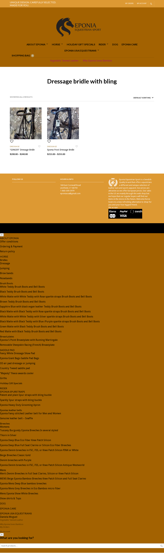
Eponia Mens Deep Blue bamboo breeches (23, 484)
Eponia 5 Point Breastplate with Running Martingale (29, 341)
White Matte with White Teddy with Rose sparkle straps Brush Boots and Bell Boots (46, 297)
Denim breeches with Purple (15, 461)
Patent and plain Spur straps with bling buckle (26, 396)
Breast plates (7, 337)
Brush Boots (6, 284)
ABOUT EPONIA (36, 45)
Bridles (4, 261)
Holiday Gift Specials (81, 45)
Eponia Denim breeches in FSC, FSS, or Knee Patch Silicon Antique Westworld (42, 466)
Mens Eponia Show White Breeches (19, 494)
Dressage (15, 147)
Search (161, 547)
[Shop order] (138, 99)
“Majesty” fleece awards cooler (17, 374)
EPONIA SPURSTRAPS (12, 392)
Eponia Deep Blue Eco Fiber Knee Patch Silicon (25, 441)
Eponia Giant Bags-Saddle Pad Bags (19, 359)
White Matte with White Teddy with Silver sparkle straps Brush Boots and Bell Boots (46, 317)
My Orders (129, 3)
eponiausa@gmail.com (70, 195)
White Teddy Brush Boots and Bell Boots (22, 287)
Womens (4, 428)
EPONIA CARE (130, 45)
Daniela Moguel (8, 518)
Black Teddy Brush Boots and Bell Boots (22, 292)
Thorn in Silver (8, 436)
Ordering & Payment (11, 247)
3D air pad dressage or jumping (17, 364)
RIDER (102, 45)
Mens (3, 471)
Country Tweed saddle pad (15, 369)
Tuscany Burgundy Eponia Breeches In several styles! (29, 431)
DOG (115, 45)
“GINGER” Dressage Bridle (22, 151)
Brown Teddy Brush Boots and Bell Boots (22, 302)
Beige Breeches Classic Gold (15, 456)
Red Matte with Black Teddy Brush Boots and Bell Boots (30, 332)
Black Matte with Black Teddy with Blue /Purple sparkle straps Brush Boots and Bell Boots (50, 322)
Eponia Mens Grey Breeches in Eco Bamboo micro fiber (30, 489)
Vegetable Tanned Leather (64, 61)
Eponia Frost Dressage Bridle (60, 151)
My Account (141, 3)
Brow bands (6, 274)
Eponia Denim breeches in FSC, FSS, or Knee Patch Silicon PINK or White (39, 451)
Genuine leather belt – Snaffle (16, 419)
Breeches (5, 424)
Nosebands (6, 279)
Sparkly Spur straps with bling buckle (21, 401)
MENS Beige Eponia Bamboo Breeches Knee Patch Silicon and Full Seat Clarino (43, 479)
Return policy (7, 252)
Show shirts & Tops (10, 499)
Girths (3, 379)
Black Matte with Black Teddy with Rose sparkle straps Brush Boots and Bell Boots (45, 312)
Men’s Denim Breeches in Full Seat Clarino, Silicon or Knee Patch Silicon (39, 474)
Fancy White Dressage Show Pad (17, 354)
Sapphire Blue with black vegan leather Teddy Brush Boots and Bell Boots (40, 307)
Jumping (5, 269)
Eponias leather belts (11, 411)
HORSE (56, 45)
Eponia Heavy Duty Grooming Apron (20, 406)
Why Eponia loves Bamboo (97, 61)
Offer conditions (9, 242)
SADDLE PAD (7, 351)
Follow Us (17, 180)
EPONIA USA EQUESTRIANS (80, 51)
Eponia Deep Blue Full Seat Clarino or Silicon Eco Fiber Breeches (35, 446)
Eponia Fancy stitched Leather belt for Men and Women (30, 414)
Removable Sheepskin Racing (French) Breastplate (27, 346)
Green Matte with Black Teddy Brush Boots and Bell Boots (32, 327)
